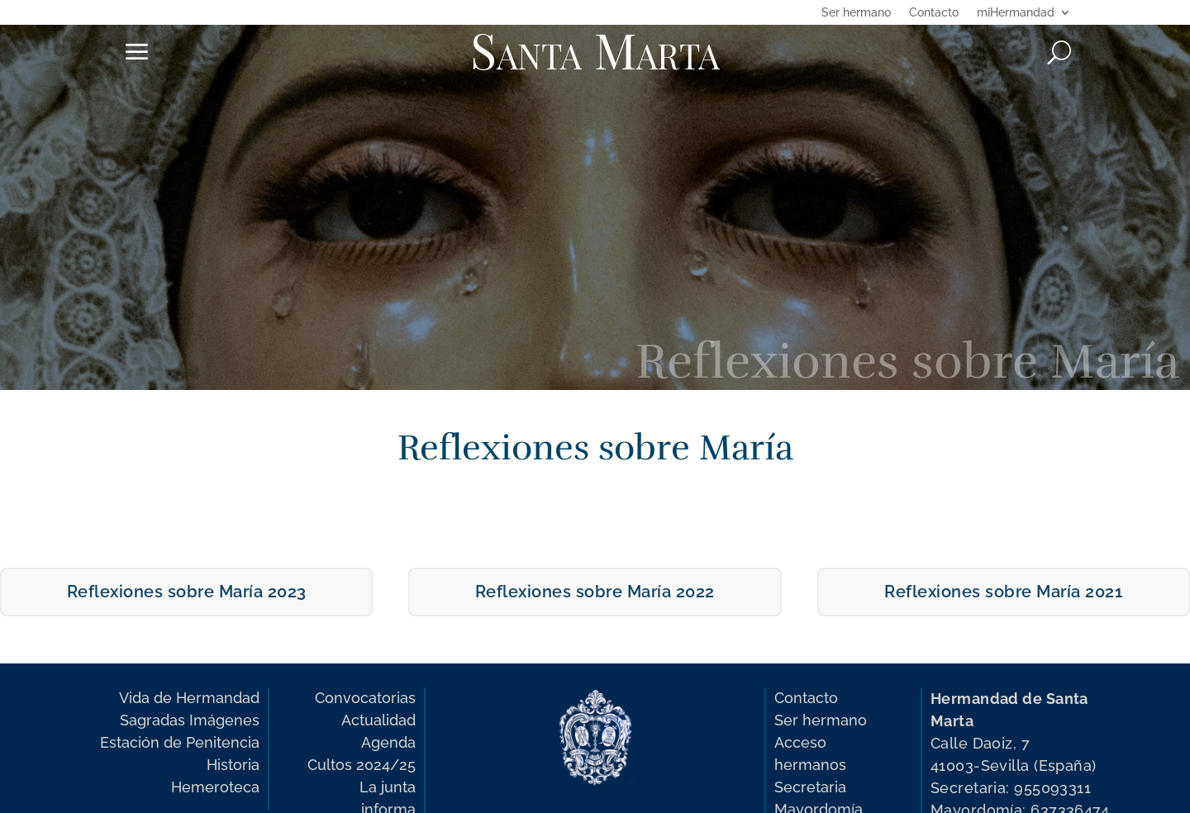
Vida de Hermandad (189, 697)
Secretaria (810, 787)
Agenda (388, 742)
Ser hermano (856, 13)
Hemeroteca (215, 787)
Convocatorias (365, 697)
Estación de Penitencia (179, 742)
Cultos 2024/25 (361, 764)
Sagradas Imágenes (189, 720)
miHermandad (1015, 13)
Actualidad (378, 720)
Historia (233, 764)
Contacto (934, 13)
